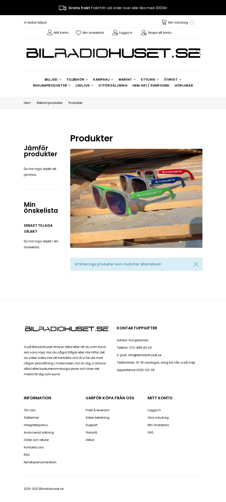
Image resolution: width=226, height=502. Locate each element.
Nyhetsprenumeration (40, 462)
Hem (27, 103)
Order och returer (36, 440)
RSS (27, 455)
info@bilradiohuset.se (144, 355)
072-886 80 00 (140, 347)
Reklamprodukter (50, 103)
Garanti (91, 432)
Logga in (125, 33)
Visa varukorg (158, 417)
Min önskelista (93, 33)
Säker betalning (97, 417)
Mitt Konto (61, 33)
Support (91, 425)
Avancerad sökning (39, 432)
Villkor (90, 440)
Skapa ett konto (159, 33)
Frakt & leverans (97, 410)
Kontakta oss (34, 447)
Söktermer (31, 417)
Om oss (29, 410)
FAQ (150, 432)
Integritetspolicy (36, 425)
